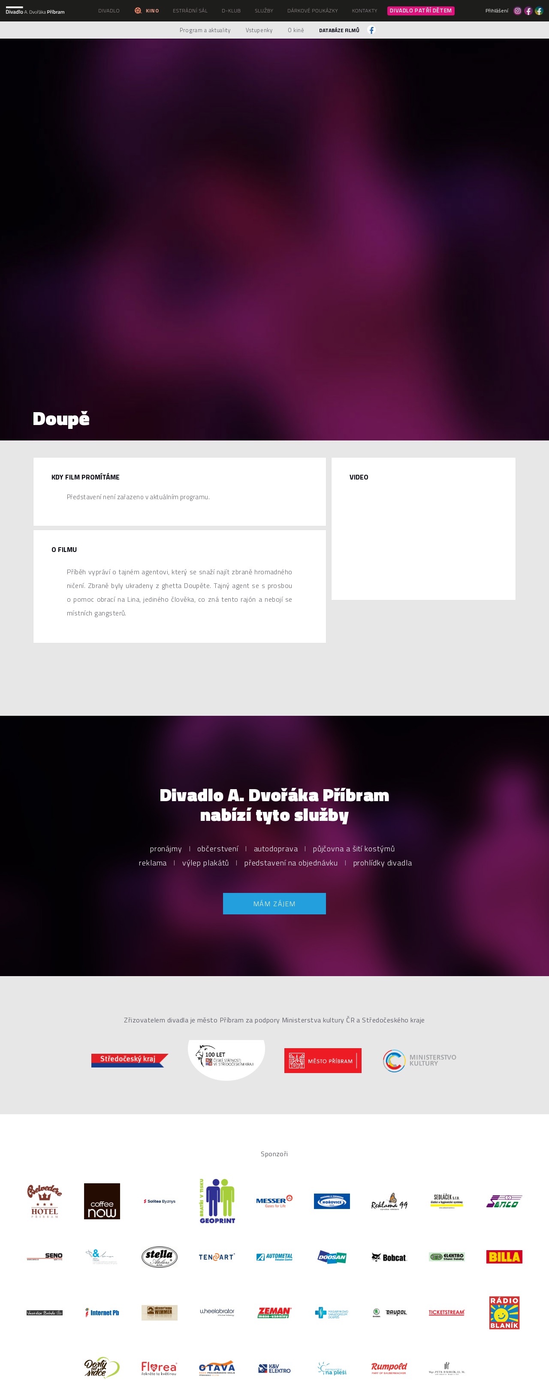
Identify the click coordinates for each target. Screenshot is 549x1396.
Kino (146, 10)
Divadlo (109, 10)
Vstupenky (259, 30)
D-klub (231, 10)
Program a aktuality (205, 30)
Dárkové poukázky (312, 10)
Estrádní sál (190, 10)
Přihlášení (497, 11)
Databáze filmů (339, 30)
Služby (264, 10)
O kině (296, 30)
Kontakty (364, 10)
